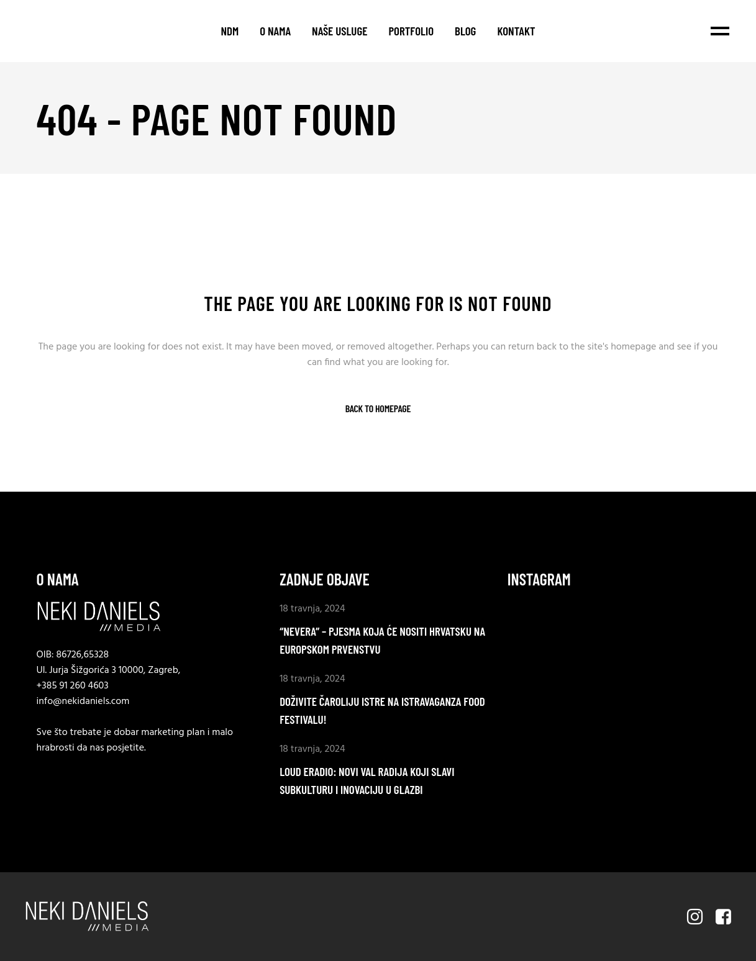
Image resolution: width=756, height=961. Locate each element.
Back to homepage (378, 408)
